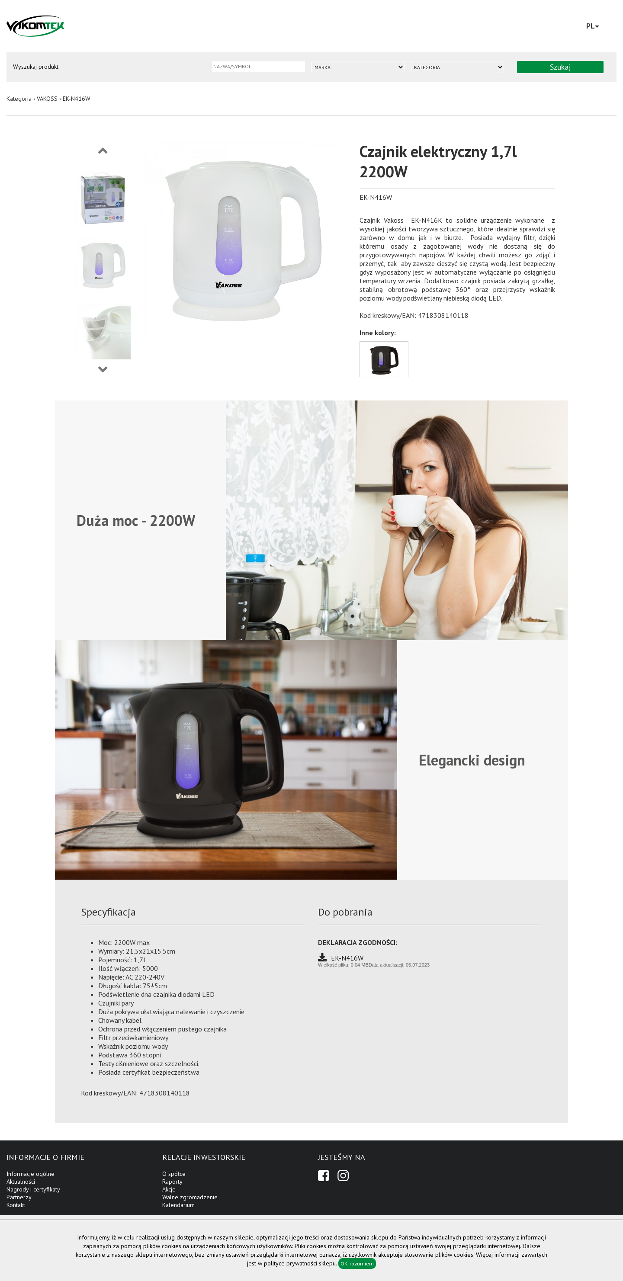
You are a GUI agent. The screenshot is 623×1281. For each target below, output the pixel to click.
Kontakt (15, 1205)
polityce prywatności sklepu (300, 1263)
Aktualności (20, 1181)
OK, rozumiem (357, 1263)
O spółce (174, 1174)
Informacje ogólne (30, 1174)
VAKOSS (47, 98)
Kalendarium (178, 1205)
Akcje (169, 1189)
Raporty (172, 1181)
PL (592, 26)
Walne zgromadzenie (190, 1197)
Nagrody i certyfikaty (33, 1189)
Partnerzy (19, 1197)
